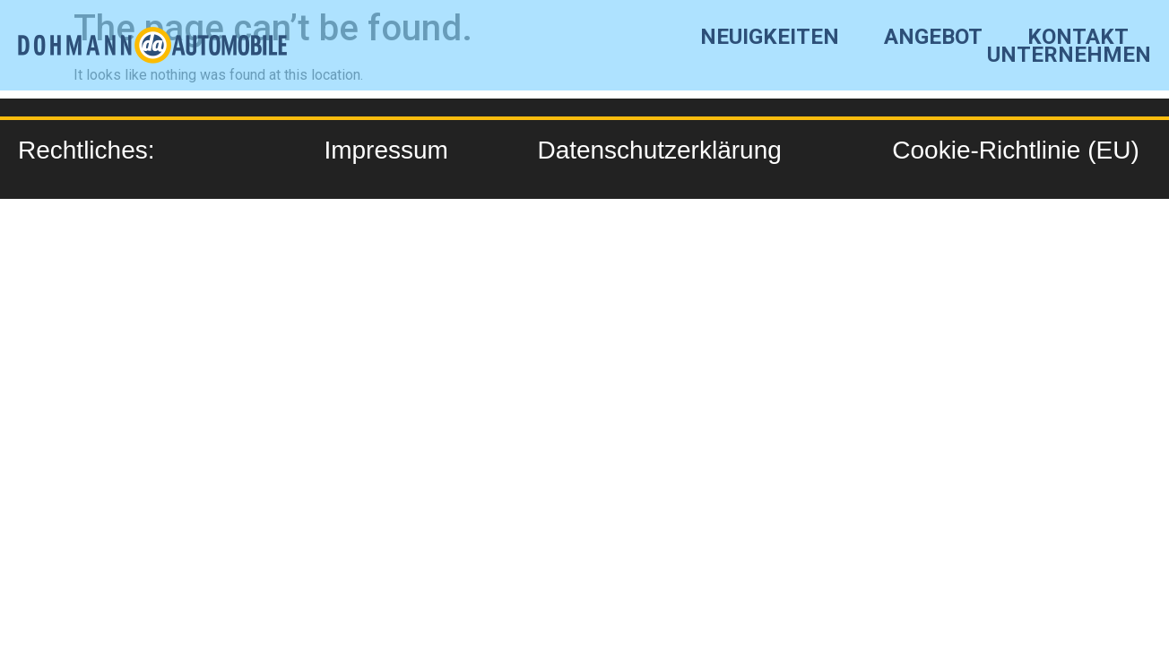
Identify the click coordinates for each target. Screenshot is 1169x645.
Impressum (385, 150)
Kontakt (1078, 37)
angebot (933, 37)
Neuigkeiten (769, 37)
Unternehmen (1069, 55)
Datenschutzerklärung (659, 150)
